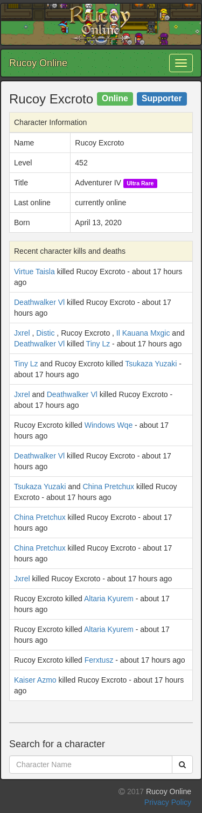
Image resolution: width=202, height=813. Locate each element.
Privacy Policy (167, 802)
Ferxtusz (99, 660)
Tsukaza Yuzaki (151, 363)
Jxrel (22, 333)
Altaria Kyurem (109, 598)
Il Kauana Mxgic (143, 333)
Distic (45, 333)
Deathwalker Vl (39, 302)
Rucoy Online (38, 63)
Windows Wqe (109, 425)
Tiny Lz (98, 343)
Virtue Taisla (34, 271)
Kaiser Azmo (35, 680)
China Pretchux (108, 486)
